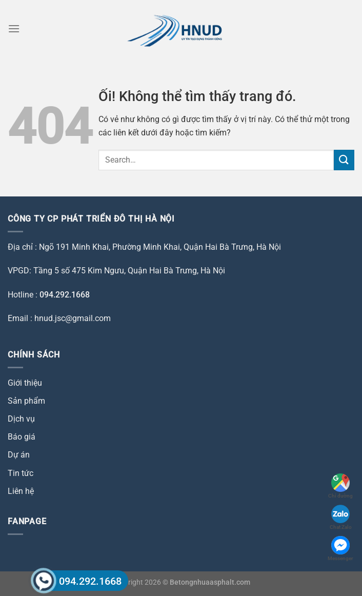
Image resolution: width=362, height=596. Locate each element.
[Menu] (14, 28)
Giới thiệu (25, 383)
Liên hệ (21, 491)
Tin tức (20, 473)
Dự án (19, 455)
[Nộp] (344, 160)
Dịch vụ (21, 419)
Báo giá (21, 437)
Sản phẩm (26, 401)
